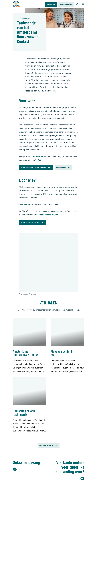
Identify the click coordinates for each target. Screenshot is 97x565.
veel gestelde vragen (48, 214)
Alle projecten (23, 18)
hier (39, 160)
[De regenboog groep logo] (16, 4)
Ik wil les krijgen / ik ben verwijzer (35, 167)
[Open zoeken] (77, 4)
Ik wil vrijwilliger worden (32, 222)
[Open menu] (82, 4)
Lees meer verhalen (48, 445)
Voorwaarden (63, 167)
